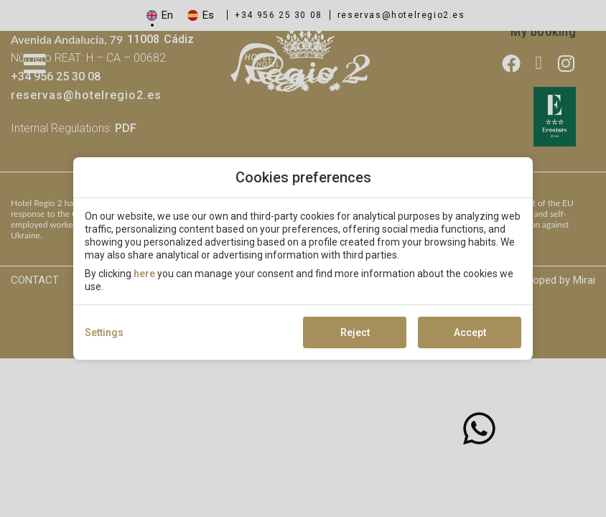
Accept (470, 332)
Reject (355, 332)
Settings (104, 332)
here (144, 273)
